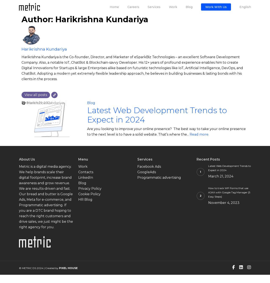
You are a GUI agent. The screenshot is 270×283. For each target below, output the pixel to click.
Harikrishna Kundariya (44, 49)
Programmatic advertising (159, 178)
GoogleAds (146, 172)
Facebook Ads (149, 167)
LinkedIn (85, 178)
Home (114, 7)
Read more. (199, 134)
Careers (133, 7)
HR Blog (85, 200)
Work (173, 7)
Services (154, 7)
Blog (189, 7)
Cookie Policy (89, 194)
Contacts (85, 172)
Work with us (216, 7)
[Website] (54, 95)
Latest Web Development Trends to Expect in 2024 (157, 115)
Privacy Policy (89, 189)
